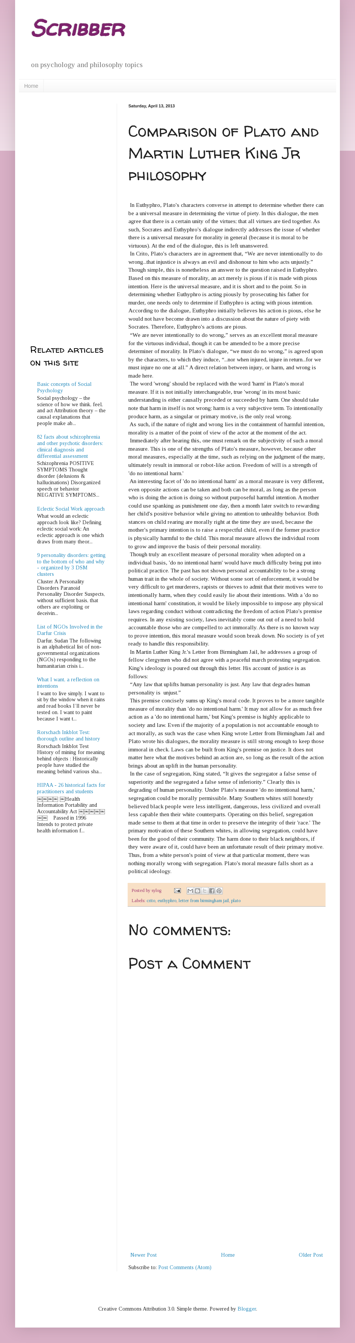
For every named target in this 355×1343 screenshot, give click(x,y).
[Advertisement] (226, 1194)
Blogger (247, 1309)
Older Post (311, 1255)
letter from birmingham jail (204, 900)
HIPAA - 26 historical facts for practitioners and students (71, 788)
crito (151, 900)
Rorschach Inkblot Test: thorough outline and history (68, 736)
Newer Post (143, 1255)
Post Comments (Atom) (184, 1267)
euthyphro (166, 900)
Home (31, 86)
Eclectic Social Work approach (71, 509)
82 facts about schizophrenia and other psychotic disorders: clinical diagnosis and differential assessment (70, 446)
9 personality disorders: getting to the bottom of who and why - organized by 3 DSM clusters (71, 564)
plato (236, 900)
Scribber (77, 27)
